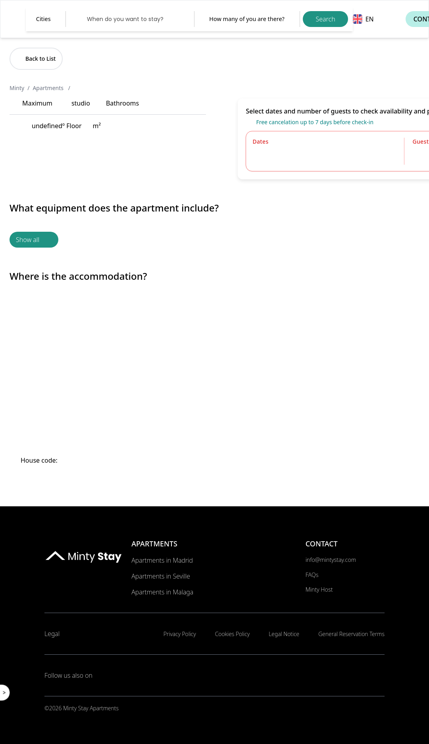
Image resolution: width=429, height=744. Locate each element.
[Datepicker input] (130, 19)
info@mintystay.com (331, 559)
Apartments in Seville (160, 576)
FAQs (312, 575)
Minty (17, 88)
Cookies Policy (232, 634)
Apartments (49, 88)
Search (325, 19)
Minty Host (319, 589)
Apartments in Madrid (162, 560)
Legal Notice (284, 634)
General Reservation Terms (351, 634)
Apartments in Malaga (162, 592)
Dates (260, 141)
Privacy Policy (180, 634)
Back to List (36, 58)
